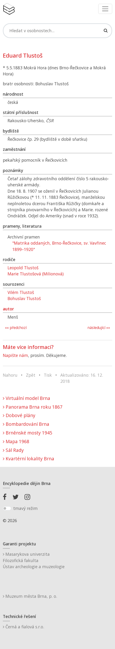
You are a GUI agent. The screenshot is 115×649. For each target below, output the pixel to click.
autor (8, 309)
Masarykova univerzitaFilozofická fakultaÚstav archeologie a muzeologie (34, 560)
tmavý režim (25, 508)
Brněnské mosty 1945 (27, 433)
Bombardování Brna (26, 424)
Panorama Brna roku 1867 (32, 407)
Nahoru (10, 375)
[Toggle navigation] (105, 9)
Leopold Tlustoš (23, 267)
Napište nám (15, 355)
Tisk (48, 375)
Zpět (30, 375)
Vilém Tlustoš (21, 292)
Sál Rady (13, 450)
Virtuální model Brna (26, 398)
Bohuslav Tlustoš (24, 298)
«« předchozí (16, 327)
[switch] (7, 508)
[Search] (57, 30)
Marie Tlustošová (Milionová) (36, 274)
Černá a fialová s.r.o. (23, 626)
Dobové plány (19, 415)
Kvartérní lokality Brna (28, 458)
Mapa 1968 (16, 441)
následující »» (98, 327)
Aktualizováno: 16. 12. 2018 (81, 378)
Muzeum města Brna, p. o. (30, 596)
